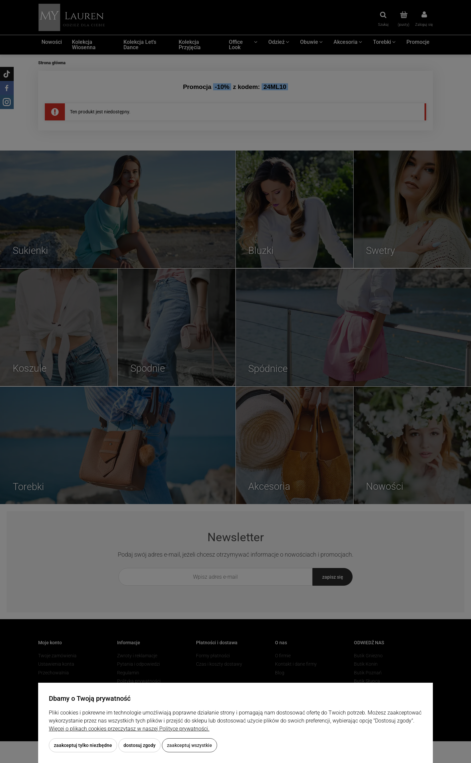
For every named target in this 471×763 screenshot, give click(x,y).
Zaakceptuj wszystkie (189, 745)
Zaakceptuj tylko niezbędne (83, 745)
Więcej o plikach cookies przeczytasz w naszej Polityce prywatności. (129, 729)
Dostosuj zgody (139, 745)
